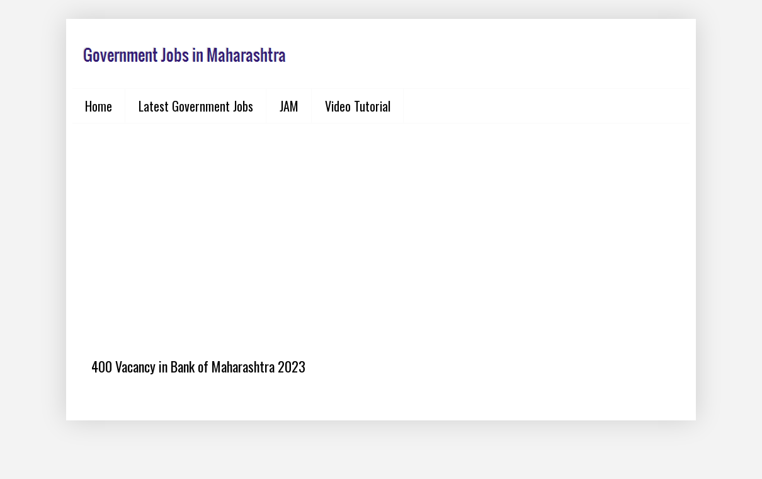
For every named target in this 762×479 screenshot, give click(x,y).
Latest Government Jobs (196, 105)
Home (98, 105)
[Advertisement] (381, 230)
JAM (289, 105)
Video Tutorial (357, 105)
